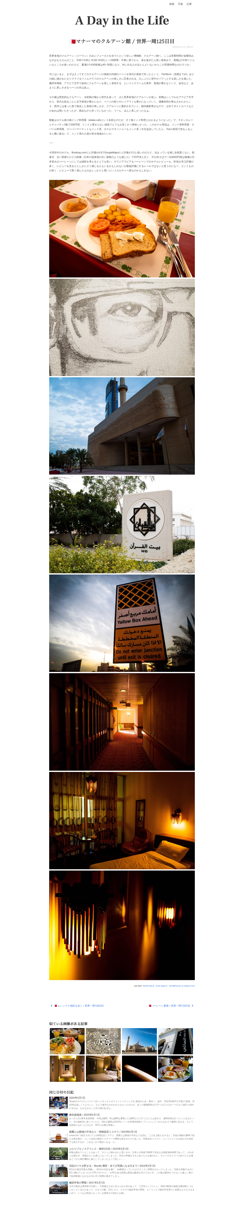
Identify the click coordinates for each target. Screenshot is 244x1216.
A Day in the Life (122, 20)
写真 (180, 3)
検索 (171, 3)
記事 (189, 3)
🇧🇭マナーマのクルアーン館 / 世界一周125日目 (122, 41)
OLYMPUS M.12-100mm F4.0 (182, 986)
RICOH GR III (148, 986)
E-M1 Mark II (161, 986)
